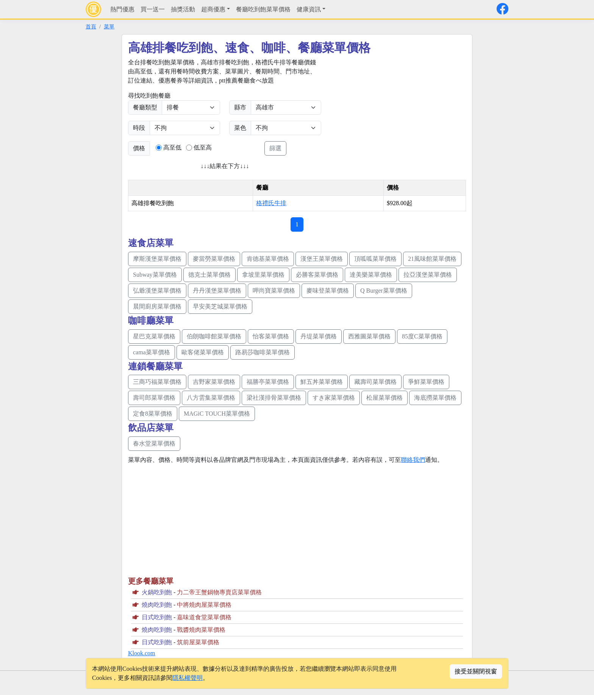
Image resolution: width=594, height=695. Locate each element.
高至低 (172, 147)
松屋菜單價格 (384, 397)
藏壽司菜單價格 (375, 382)
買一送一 (153, 9)
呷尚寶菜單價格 (274, 290)
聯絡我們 (413, 460)
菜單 (109, 26)
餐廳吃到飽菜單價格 (263, 9)
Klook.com (141, 653)
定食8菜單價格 (152, 413)
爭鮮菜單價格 (426, 382)
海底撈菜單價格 (435, 397)
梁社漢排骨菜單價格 (274, 397)
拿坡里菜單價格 (263, 274)
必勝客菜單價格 (317, 274)
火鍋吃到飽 (157, 592)
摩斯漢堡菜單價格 (157, 259)
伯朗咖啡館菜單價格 (214, 336)
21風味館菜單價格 (432, 259)
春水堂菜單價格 (154, 443)
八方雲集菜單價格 (211, 397)
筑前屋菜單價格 (198, 642)
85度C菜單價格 (422, 336)
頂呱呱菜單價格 (375, 259)
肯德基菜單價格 (268, 259)
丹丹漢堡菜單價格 (217, 290)
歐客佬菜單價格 (202, 352)
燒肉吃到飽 (157, 605)
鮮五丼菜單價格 (321, 382)
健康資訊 (309, 9)
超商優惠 (213, 9)
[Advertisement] (394, 111)
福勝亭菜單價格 (268, 382)
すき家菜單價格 (334, 397)
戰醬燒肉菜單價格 (201, 629)
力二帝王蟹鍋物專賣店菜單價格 (219, 592)
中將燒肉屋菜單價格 (204, 605)
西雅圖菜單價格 (369, 336)
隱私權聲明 (187, 678)
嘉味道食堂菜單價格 (204, 617)
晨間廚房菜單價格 (157, 306)
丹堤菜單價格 (318, 336)
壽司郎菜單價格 (154, 397)
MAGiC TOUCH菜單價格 (217, 413)
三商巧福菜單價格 (157, 382)
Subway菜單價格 (155, 274)
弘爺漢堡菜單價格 (157, 290)
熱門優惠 (122, 9)
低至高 (203, 147)
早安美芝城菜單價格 (220, 306)
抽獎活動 (183, 9)
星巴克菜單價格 (154, 336)
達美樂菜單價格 (371, 274)
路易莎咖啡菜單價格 (262, 352)
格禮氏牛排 (271, 203)
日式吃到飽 (157, 617)
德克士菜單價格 (209, 274)
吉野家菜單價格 (214, 382)
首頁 (91, 26)
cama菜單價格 (151, 352)
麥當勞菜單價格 (214, 259)
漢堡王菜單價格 (321, 259)
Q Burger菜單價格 (383, 290)
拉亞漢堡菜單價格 (427, 274)
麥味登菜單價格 (327, 290)
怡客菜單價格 (271, 336)
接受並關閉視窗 (476, 671)
